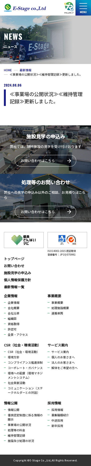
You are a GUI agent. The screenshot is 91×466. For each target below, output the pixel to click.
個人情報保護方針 (17, 279)
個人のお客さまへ (63, 357)
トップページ (14, 258)
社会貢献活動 (16, 383)
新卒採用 (57, 426)
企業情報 (10, 295)
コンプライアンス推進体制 (25, 362)
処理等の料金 (16, 430)
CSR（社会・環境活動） (22, 345)
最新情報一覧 (14, 286)
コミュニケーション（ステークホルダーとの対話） (25, 390)
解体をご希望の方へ (64, 368)
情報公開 (10, 403)
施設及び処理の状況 (21, 441)
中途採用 (57, 420)
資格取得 (13, 324)
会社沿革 (13, 313)
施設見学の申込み (17, 272)
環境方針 (13, 357)
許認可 (12, 329)
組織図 (12, 318)
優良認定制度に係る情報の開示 (25, 417)
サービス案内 (58, 345)
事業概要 (54, 295)
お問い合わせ (14, 265)
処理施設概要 (60, 308)
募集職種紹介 (60, 415)
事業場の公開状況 (19, 425)
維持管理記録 (16, 435)
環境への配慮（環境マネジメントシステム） (25, 375)
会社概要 (13, 308)
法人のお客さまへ (63, 362)
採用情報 (54, 403)
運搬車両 (57, 313)
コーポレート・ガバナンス (25, 368)
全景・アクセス (18, 334)
